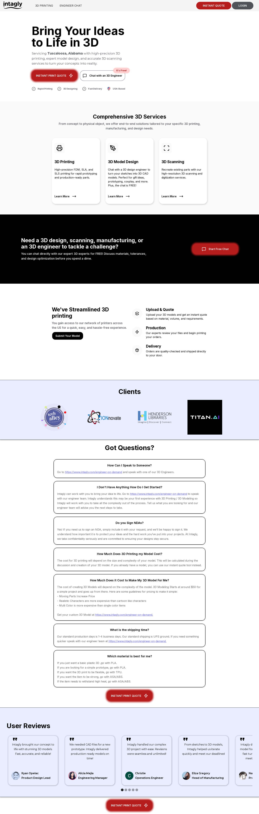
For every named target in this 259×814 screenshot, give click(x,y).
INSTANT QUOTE (214, 5)
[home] (13, 5)
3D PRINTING (44, 5)
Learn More (62, 197)
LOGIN (243, 5)
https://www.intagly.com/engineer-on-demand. (124, 614)
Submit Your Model (68, 335)
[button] (122, 790)
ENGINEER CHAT (71, 5)
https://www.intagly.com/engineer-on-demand (93, 472)
